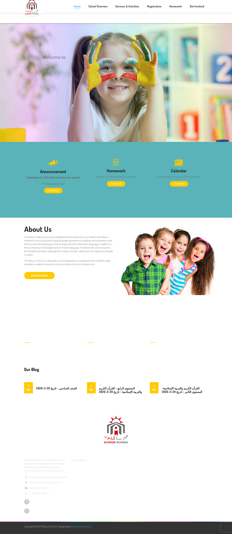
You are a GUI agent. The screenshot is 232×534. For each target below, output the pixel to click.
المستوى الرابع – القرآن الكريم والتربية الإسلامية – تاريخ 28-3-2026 (120, 390)
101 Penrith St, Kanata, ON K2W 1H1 (44, 482)
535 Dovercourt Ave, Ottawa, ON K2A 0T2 (45, 477)
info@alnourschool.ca (37, 488)
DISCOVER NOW (39, 275)
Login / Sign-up (79, 460)
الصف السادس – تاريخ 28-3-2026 (56, 388)
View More (53, 190)
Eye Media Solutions (81, 526)
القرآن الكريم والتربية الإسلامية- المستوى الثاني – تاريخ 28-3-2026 (182, 390)
